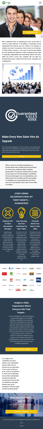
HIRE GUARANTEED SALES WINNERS (21, 349)
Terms (21, 422)
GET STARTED (21, 156)
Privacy (21, 426)
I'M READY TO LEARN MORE (21, 411)
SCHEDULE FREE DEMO (32, 32)
